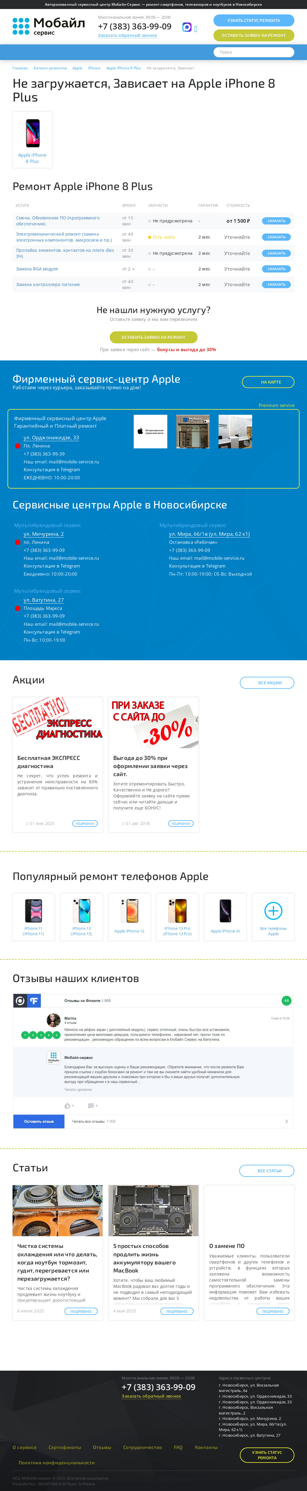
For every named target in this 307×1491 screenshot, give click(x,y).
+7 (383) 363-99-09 (135, 26)
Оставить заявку (254, 35)
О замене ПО (227, 1245)
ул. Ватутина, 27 (44, 599)
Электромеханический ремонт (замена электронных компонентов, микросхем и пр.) (64, 237)
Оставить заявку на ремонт (154, 337)
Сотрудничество (142, 1447)
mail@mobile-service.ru (74, 462)
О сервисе (25, 1447)
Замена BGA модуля (37, 269)
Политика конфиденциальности (57, 1462)
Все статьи (264, 1170)
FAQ (178, 1447)
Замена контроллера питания (48, 284)
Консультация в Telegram (52, 469)
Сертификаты (65, 1447)
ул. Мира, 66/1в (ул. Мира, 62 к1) (209, 533)
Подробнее (85, 823)
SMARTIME (48, 1483)
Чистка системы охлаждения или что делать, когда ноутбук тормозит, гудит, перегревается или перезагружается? (57, 1262)
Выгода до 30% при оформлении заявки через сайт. (150, 765)
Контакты (206, 1447)
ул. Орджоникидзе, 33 (51, 437)
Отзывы (102, 1447)
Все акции (265, 682)
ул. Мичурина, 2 (44, 533)
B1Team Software (79, 1483)
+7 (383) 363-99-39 (44, 454)
